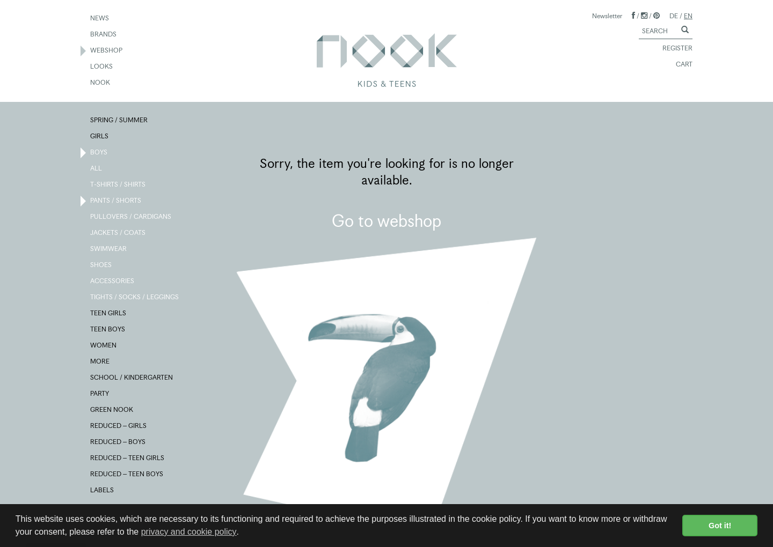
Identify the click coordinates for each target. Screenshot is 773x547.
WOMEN (103, 346)
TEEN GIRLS (108, 313)
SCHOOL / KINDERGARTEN (132, 378)
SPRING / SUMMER (119, 120)
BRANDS (103, 34)
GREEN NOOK (112, 410)
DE (673, 16)
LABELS (102, 490)
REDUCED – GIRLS (119, 426)
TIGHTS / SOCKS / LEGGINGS (135, 297)
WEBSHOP (106, 51)
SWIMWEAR (109, 249)
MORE (100, 362)
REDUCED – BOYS (118, 442)
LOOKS (102, 67)
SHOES (101, 265)
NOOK (100, 83)
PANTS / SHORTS (116, 201)
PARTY (100, 394)
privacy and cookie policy (189, 531)
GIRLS (99, 136)
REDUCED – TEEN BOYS (127, 474)
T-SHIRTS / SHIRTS (118, 185)
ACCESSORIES (112, 281)
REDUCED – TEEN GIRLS (127, 458)
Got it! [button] (720, 525)
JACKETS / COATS (118, 233)
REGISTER (672, 48)
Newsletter (607, 16)
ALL (96, 169)
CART (679, 65)
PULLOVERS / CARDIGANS (131, 217)
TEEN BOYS (108, 329)
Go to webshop (386, 221)
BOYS (99, 152)
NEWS (100, 18)
